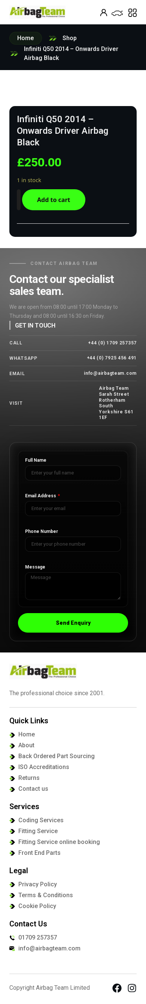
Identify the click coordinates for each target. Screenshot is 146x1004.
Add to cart (53, 200)
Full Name (35, 460)
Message (35, 567)
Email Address (41, 496)
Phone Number (41, 531)
